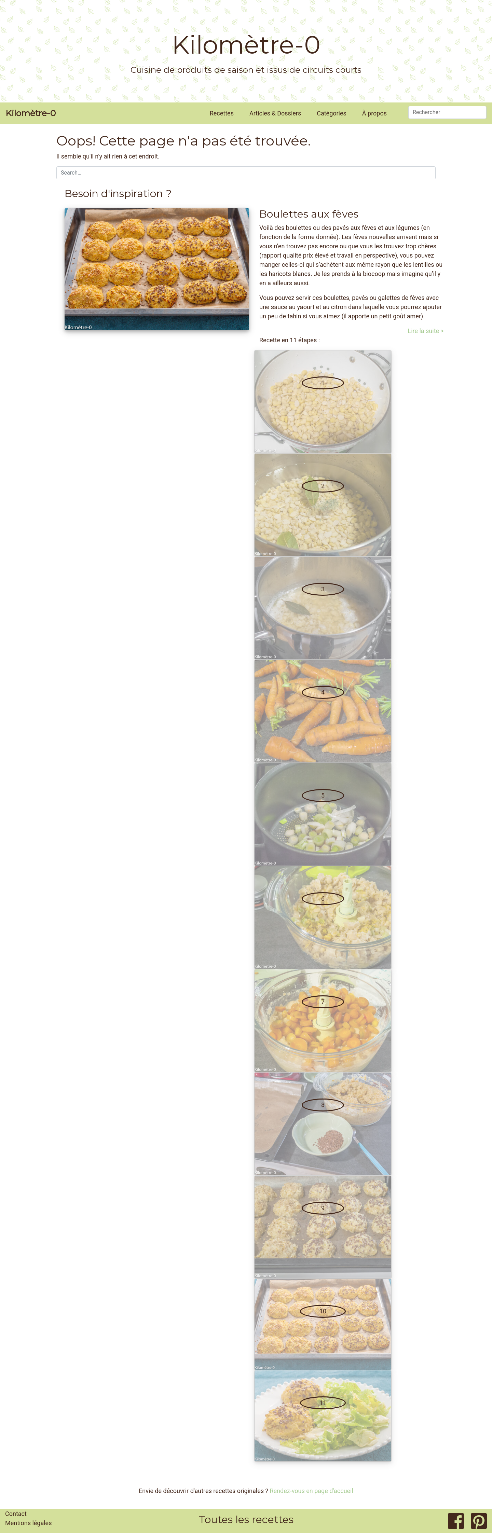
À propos (374, 113)
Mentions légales (28, 1523)
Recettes (222, 113)
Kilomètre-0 (246, 45)
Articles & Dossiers (275, 113)
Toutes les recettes (246, 1519)
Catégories (331, 113)
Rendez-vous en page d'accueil (311, 1490)
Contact (16, 1513)
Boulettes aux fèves (308, 214)
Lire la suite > (426, 330)
